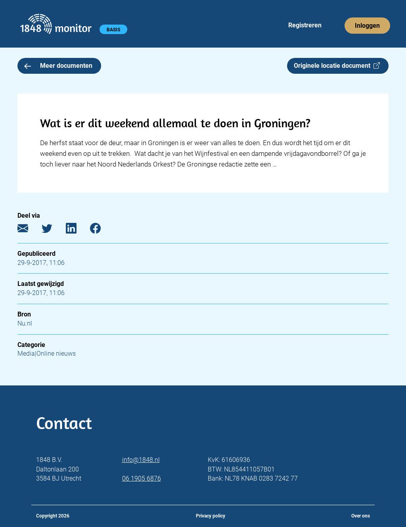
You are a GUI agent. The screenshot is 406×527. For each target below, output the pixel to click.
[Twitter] (53, 230)
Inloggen (367, 25)
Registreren (305, 25)
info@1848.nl (141, 460)
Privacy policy (210, 516)
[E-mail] (28, 230)
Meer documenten (58, 65)
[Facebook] (101, 230)
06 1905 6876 (141, 478)
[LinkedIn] (77, 230)
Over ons (360, 516)
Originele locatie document (337, 65)
